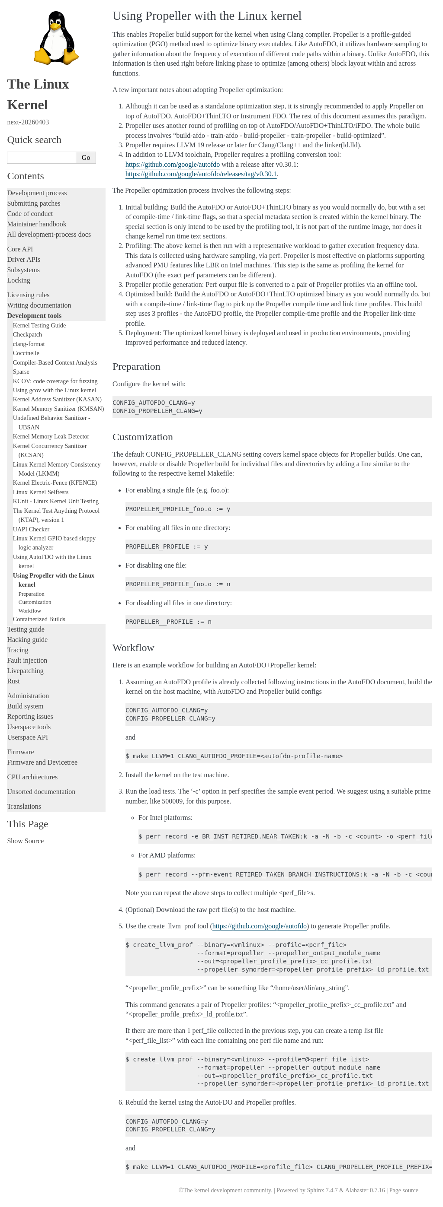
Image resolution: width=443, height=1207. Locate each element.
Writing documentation (39, 305)
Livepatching (25, 670)
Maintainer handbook (36, 224)
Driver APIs (23, 259)
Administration (28, 695)
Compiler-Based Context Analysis (55, 362)
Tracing (17, 650)
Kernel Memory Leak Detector (51, 436)
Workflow (30, 610)
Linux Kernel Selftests (41, 492)
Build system (25, 706)
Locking (18, 280)
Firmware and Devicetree (42, 762)
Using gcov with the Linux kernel (54, 390)
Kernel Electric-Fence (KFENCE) (55, 482)
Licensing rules (28, 295)
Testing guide (25, 629)
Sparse (21, 371)
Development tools (34, 315)
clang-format (29, 343)
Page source (403, 1190)
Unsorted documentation (41, 791)
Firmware (20, 752)
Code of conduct (30, 213)
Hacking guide (27, 639)
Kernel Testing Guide (39, 325)
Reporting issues (30, 716)
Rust (13, 681)
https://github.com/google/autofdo (172, 164)
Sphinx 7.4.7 (322, 1190)
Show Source (25, 841)
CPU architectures (32, 777)
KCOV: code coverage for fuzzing (55, 381)
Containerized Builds (39, 619)
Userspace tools (29, 727)
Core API (20, 249)
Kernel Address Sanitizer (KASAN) (57, 399)
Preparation (32, 594)
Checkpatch (27, 334)
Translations (24, 806)
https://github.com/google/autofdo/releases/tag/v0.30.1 (201, 174)
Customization (35, 602)
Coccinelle (26, 352)
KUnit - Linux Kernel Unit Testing (56, 501)
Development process (37, 193)
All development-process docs (49, 234)
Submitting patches (33, 203)
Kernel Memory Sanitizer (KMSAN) (58, 408)
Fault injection (27, 660)
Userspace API (27, 737)
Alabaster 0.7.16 (365, 1190)
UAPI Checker (31, 529)
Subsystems (23, 269)
